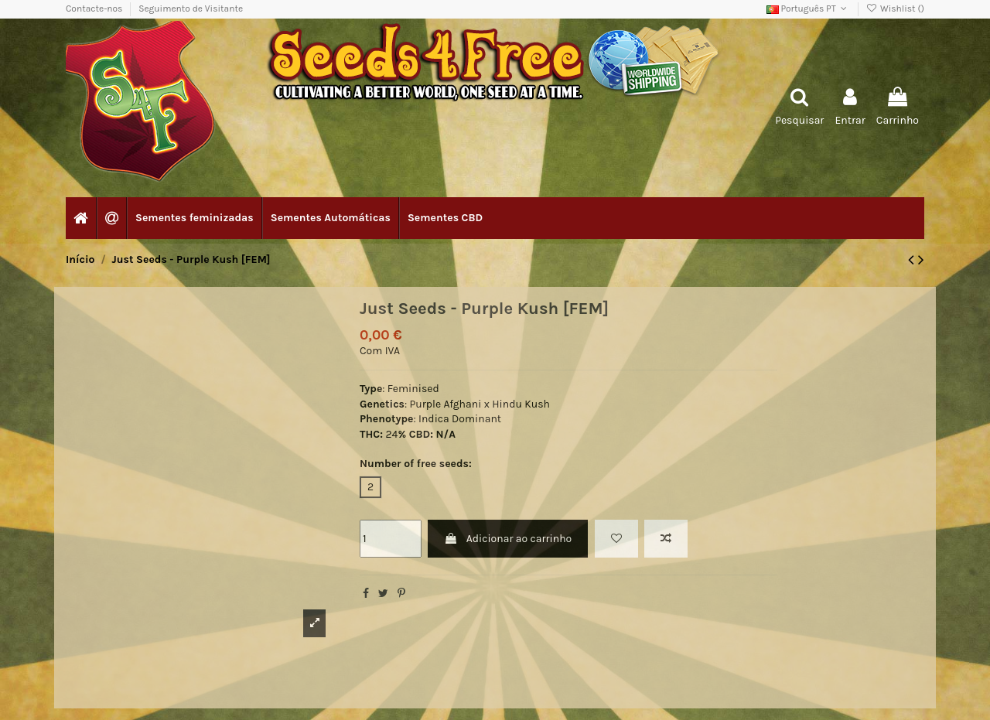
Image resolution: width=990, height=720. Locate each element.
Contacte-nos (95, 8)
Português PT (808, 8)
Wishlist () (895, 8)
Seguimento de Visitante (190, 8)
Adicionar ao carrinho (508, 538)
